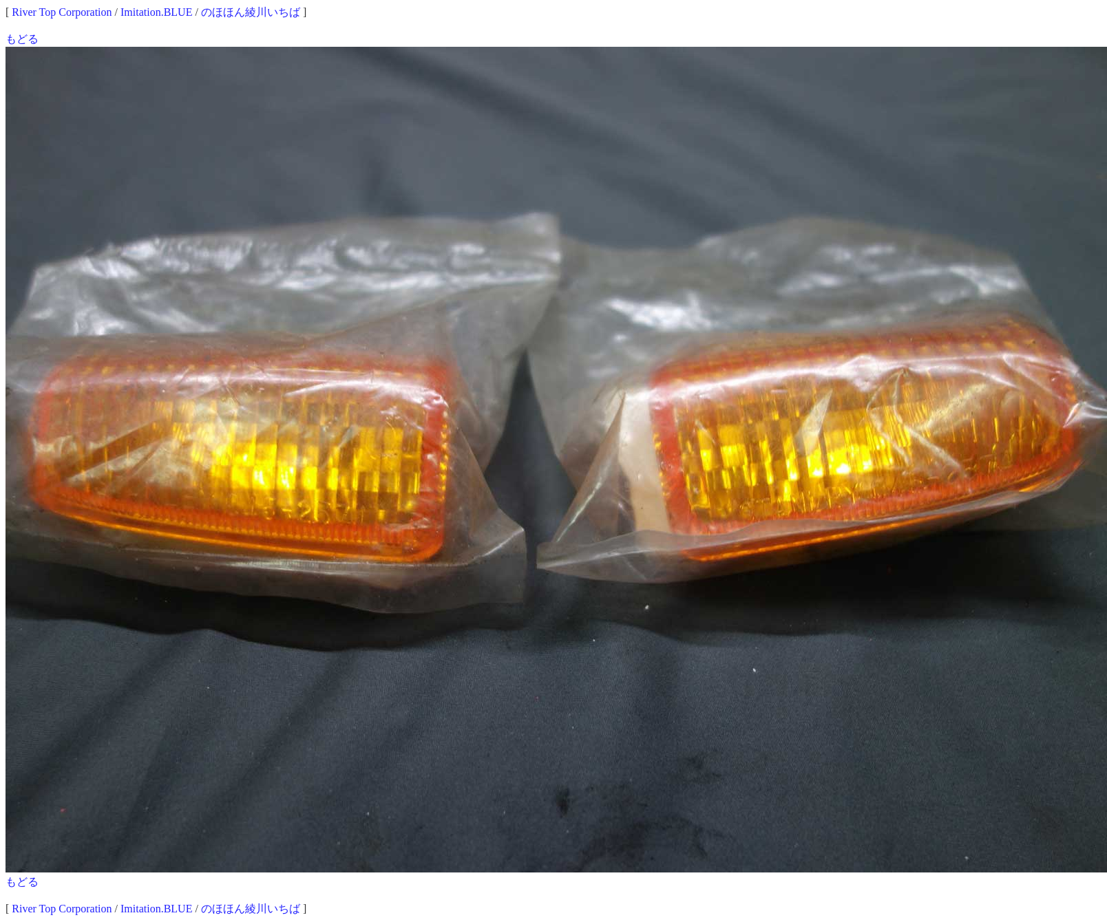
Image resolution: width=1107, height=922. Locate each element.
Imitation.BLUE (156, 12)
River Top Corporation (62, 12)
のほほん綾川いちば (250, 12)
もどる (22, 39)
